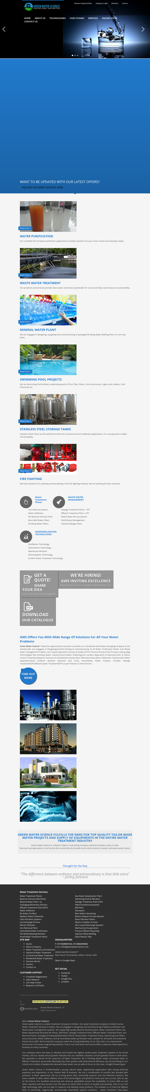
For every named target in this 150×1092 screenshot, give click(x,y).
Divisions (114, 3)
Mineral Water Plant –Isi (31, 901)
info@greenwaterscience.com (74, 946)
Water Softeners (27, 910)
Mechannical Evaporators (86, 928)
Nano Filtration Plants (85, 919)
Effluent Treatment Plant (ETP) (34, 907)
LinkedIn (65, 981)
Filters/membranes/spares (87, 904)
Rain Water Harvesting (85, 913)
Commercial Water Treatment (40, 955)
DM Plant (79, 907)
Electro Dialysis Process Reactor (89, 916)
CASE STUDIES (77, 18)
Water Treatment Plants (31, 896)
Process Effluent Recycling (87, 930)
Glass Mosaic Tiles (83, 936)
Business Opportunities (83, 3)
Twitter (64, 975)
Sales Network (32, 979)
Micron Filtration (27, 925)
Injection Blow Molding (85, 933)
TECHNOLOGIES (57, 18)
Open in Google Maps (65, 960)
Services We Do (33, 961)
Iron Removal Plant (29, 928)
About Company (33, 946)
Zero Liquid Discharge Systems (89, 925)
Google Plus (66, 978)
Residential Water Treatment (39, 958)
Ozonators (80, 910)
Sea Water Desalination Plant (88, 896)
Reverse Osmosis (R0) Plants (33, 899)
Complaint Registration (36, 976)
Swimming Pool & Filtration (87, 899)
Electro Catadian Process (86, 922)
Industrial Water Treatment (38, 952)
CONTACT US (31, 21)
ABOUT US (40, 18)
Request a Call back (35, 985)
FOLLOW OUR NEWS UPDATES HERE (42, 187)
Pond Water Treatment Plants (33, 936)
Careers (125, 3)
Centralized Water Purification (34, 930)
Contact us (31, 967)
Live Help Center (33, 982)
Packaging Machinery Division (33, 904)
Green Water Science (29, 646)
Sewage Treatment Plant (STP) (89, 901)
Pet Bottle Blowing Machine (32, 933)
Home (29, 943)
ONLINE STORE (109, 18)
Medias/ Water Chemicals (31, 916)
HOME (27, 18)
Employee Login (102, 3)
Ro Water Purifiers (28, 913)
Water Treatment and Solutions (40, 949)
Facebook (65, 973)
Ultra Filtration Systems (30, 919)
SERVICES (93, 18)
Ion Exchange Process (30, 922)
